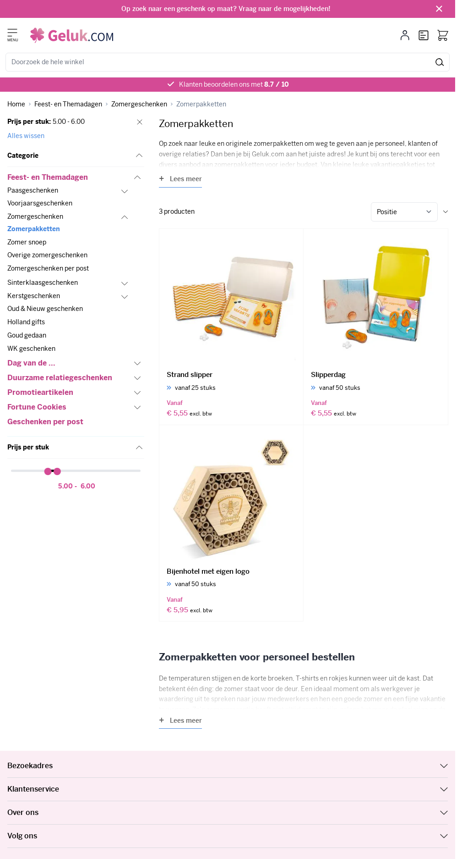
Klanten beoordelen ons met (234, 84)
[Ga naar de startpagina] (71, 35)
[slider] (48, 471)
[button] (75, 156)
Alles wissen (25, 136)
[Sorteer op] (404, 212)
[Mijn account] (405, 35)
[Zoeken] (440, 62)
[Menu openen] (12, 32)
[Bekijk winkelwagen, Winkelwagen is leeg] (443, 35)
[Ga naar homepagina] (16, 104)
